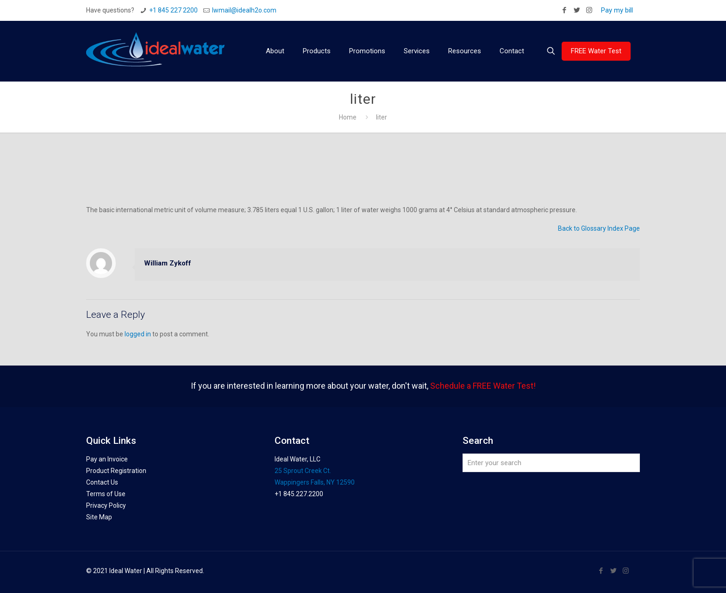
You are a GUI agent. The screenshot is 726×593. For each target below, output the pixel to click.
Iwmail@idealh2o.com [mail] (244, 10)
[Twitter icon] (577, 10)
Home (348, 117)
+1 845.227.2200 (299, 494)
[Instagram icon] (589, 10)
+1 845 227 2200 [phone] (173, 10)
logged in (138, 334)
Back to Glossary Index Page (599, 228)
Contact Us (102, 482)
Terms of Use (105, 494)
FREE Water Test (596, 51)
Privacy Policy (106, 505)
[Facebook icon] (564, 10)
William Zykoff (167, 263)
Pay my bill (617, 10)
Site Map (99, 517)
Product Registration (116, 470)
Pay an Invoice (107, 459)
